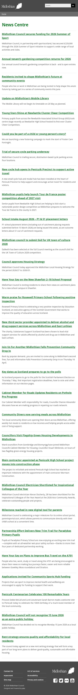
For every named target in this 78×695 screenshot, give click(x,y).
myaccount (8, 675)
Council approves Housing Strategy (23, 261)
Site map (7, 680)
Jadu (23, 688)
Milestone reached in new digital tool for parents (32, 509)
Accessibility (33, 675)
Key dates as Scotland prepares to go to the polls (31, 371)
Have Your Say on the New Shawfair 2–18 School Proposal (37, 279)
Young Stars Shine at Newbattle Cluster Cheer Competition (38, 113)
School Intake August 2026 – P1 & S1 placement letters (35, 219)
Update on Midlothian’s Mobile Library (25, 98)
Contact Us (8, 671)
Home (4, 14)
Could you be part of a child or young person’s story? (34, 133)
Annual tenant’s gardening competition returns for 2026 (36, 59)
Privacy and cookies (35, 680)
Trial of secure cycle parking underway (25, 151)
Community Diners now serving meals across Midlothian (36, 414)
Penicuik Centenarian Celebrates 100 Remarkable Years (35, 594)
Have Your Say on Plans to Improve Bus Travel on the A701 (37, 555)
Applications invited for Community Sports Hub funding (36, 576)
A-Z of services (34, 671)
